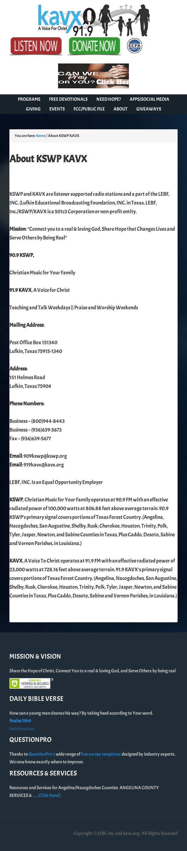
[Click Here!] (49, 795)
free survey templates (101, 754)
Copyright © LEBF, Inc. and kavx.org (107, 833)
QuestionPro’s (42, 754)
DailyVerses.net (21, 728)
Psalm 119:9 (20, 721)
